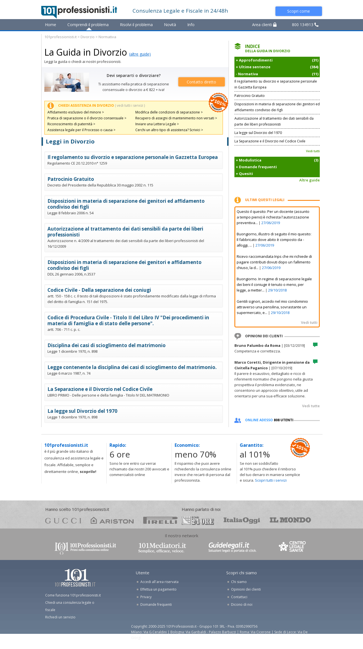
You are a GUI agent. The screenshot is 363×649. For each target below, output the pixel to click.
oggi (241, 520)
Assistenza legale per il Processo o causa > (81, 129)
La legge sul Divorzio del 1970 (82, 411)
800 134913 (305, 24)
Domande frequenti (156, 604)
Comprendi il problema (88, 24)
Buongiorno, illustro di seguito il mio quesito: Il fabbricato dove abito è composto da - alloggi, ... (274, 239)
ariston (112, 520)
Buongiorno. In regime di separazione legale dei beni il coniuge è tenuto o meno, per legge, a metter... (274, 284)
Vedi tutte (311, 405)
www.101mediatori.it (162, 547)
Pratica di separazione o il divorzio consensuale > (86, 118)
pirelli (160, 520)
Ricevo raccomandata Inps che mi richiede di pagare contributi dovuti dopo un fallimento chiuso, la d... (274, 262)
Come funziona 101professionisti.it (73, 595)
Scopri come (298, 11)
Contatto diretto (201, 82)
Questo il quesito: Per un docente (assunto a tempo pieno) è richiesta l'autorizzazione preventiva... (273, 217)
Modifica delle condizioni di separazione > (169, 112)
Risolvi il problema (136, 24)
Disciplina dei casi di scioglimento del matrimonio (106, 345)
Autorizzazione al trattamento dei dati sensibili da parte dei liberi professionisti (125, 232)
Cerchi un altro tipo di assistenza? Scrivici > (169, 129)
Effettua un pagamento (158, 589)
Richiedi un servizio (60, 617)
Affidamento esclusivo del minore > (75, 112)
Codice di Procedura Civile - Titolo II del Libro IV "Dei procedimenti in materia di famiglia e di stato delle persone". (128, 320)
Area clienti (264, 24)
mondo (290, 520)
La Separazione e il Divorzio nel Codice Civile (99, 389)
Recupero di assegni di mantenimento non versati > (176, 118)
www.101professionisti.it (85, 547)
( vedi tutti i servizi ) (130, 105)
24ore (198, 520)
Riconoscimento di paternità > (71, 124)
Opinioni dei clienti (246, 589)
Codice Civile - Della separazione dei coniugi (99, 290)
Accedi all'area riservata (159, 581)
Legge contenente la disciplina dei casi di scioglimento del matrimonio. (132, 367)
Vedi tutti (313, 151)
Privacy (146, 597)
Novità (170, 24)
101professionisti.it (60, 36)
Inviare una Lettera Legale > (157, 124)
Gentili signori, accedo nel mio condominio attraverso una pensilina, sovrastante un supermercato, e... (272, 307)
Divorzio (88, 36)
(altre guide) (140, 54)
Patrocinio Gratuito (70, 179)
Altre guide (309, 180)
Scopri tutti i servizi (271, 480)
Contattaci (239, 597)
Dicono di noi (241, 604)
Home (50, 24)
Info (191, 24)
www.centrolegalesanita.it (293, 547)
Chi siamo (239, 581)
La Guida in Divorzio (85, 52)
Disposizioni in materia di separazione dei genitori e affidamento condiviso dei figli (124, 265)
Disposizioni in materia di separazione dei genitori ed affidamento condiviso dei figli (126, 204)
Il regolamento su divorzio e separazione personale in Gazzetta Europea (132, 157)
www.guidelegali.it (232, 547)
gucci (63, 520)
